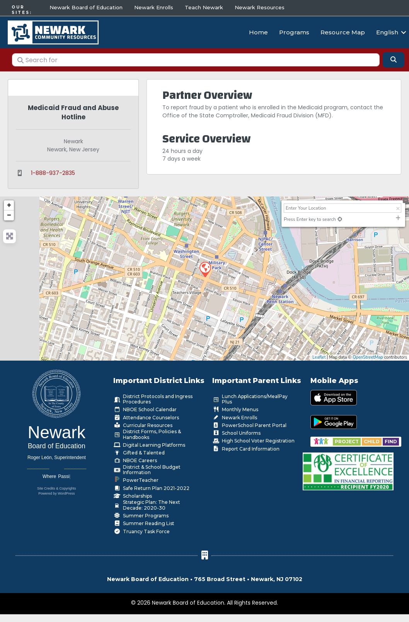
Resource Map (342, 31)
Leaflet (318, 355)
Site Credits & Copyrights (56, 487)
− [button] (9, 214)
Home (258, 31)
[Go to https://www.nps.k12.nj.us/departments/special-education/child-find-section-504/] (347, 439)
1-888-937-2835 (53, 171)
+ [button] (9, 203)
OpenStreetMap (368, 355)
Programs (294, 31)
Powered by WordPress (56, 492)
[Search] (393, 58)
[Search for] (196, 57)
